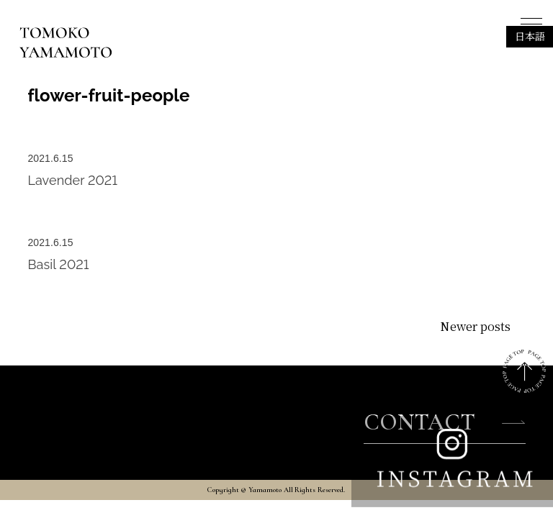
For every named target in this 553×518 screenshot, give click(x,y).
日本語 (530, 36)
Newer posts (475, 326)
